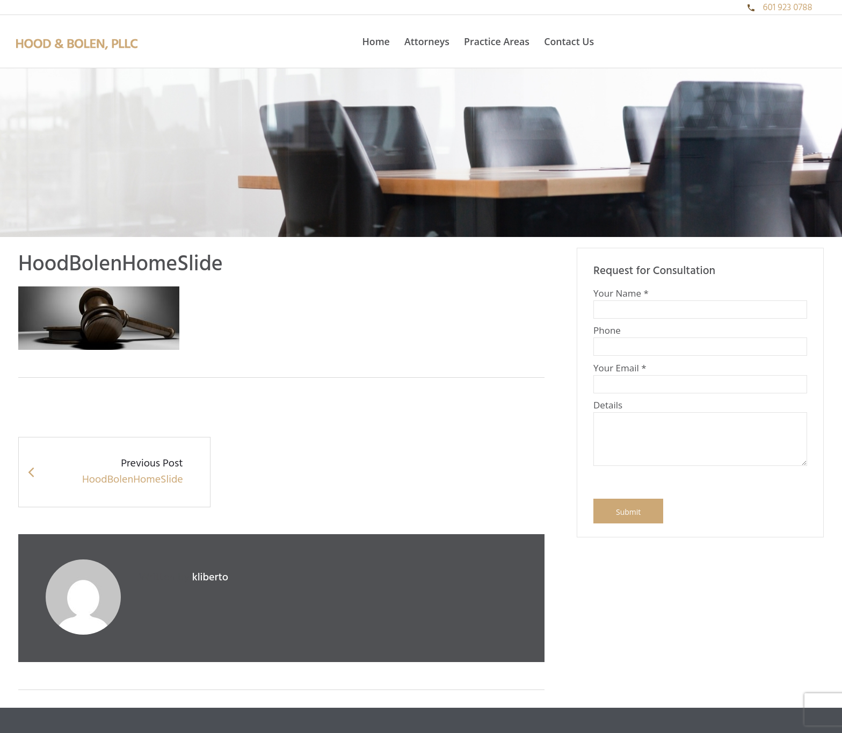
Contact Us (569, 41)
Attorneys (426, 41)
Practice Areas (496, 41)
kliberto (210, 577)
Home (375, 41)
